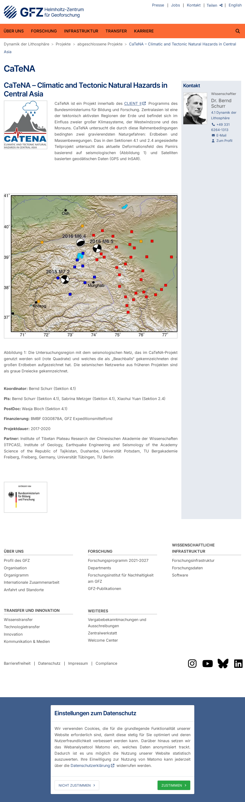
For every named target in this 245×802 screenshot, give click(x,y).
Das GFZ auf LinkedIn (238, 663)
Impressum (78, 663)
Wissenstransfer (18, 619)
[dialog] (122, 749)
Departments (99, 567)
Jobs (175, 5)
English (235, 5)
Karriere (144, 31)
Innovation (13, 634)
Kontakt (194, 5)
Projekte (63, 44)
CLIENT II (132, 103)
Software (180, 575)
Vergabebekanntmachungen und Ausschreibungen (117, 622)
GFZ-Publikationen (104, 588)
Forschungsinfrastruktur (193, 560)
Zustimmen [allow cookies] (171, 785)
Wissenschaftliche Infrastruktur (193, 548)
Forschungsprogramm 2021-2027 (118, 560)
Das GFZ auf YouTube (207, 663)
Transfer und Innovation (32, 610)
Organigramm (16, 575)
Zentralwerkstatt (102, 633)
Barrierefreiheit (17, 663)
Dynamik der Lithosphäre (26, 44)
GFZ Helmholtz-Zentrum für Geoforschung (43, 12)
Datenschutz (49, 663)
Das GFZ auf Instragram (192, 663)
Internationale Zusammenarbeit (31, 582)
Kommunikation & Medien (27, 641)
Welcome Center (103, 640)
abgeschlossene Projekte (99, 44)
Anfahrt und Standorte (24, 589)
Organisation (15, 567)
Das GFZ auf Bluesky (223, 663)
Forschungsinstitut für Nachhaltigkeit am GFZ (120, 578)
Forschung (44, 31)
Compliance (106, 663)
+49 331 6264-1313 (220, 127)
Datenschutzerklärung (90, 765)
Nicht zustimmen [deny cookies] (75, 785)
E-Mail (221, 135)
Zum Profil (224, 140)
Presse (158, 5)
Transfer (116, 31)
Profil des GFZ (17, 560)
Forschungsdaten (187, 567)
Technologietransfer (22, 626)
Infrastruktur (81, 31)
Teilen (212, 5)
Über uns (14, 31)
